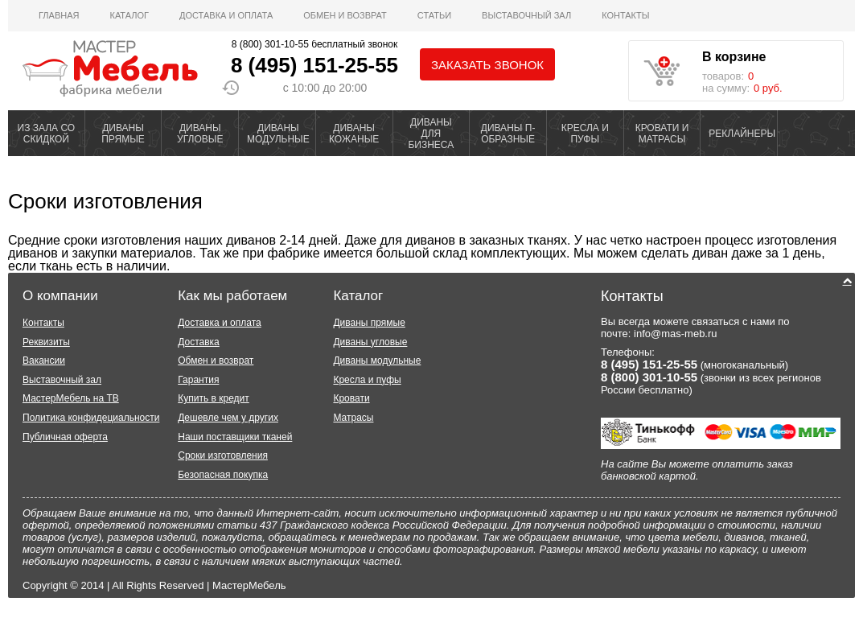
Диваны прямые (369, 322)
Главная (59, 15)
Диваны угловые (370, 342)
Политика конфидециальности (91, 417)
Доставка (199, 342)
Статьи (434, 15)
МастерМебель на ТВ (71, 398)
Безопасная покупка (223, 474)
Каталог (129, 15)
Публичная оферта (65, 437)
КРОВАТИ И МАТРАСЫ (662, 133)
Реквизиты (46, 342)
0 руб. (768, 88)
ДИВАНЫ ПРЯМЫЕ (123, 133)
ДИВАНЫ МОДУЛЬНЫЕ (278, 133)
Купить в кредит (213, 398)
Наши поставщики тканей (235, 437)
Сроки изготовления (105, 201)
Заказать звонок (487, 65)
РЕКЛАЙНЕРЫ (742, 133)
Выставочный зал (62, 379)
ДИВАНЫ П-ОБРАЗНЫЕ (508, 133)
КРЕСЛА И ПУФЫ (585, 133)
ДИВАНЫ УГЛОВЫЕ (200, 133)
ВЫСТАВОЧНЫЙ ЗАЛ (526, 15)
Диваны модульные (377, 360)
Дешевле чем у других (228, 417)
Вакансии (44, 360)
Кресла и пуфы (367, 379)
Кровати (351, 398)
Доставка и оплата (226, 15)
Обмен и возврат (345, 15)
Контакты (625, 15)
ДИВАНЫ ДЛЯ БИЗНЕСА (431, 133)
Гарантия (198, 379)
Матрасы (353, 417)
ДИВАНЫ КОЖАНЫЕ (354, 133)
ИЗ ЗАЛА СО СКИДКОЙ (47, 133)
